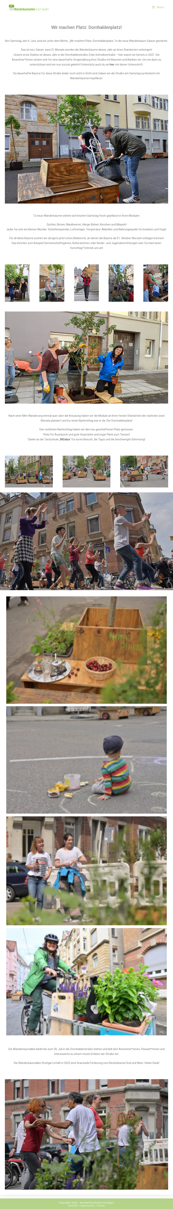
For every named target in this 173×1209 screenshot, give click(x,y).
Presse (101, 1205)
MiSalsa (65, 439)
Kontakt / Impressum (81, 1205)
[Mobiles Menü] (158, 7)
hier (112, 64)
